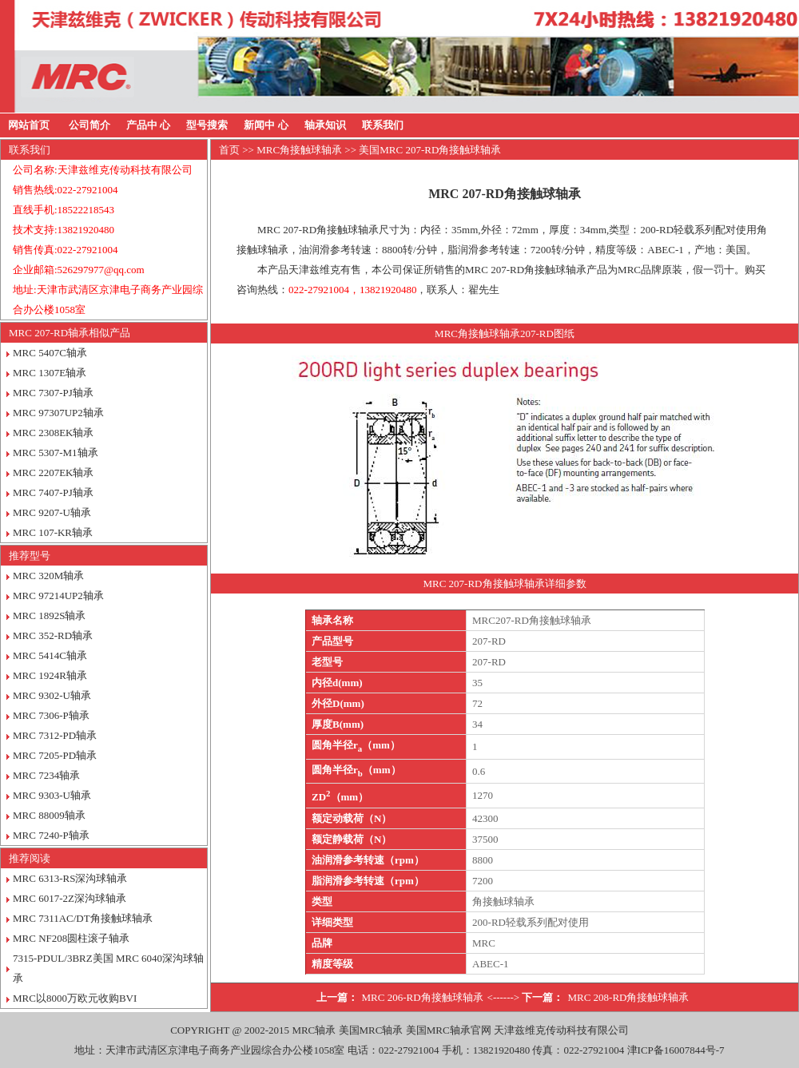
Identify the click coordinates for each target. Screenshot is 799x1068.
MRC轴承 (314, 1030)
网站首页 (29, 125)
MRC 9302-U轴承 (52, 695)
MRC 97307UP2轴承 (58, 413)
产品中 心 (148, 125)
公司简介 (89, 125)
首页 (229, 150)
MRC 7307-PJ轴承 (53, 393)
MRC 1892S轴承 (49, 615)
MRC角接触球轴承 (299, 150)
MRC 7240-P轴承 (51, 835)
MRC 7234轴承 (46, 775)
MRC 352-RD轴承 (53, 635)
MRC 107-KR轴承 (53, 532)
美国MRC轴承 (371, 1030)
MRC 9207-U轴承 (52, 512)
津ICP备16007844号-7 (676, 1050)
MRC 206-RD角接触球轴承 (422, 997)
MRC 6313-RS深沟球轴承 (70, 878)
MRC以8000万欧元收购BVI (75, 998)
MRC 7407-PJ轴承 (53, 492)
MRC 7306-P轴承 (51, 715)
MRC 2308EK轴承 (53, 433)
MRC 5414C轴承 (50, 655)
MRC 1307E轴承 (49, 373)
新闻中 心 (266, 125)
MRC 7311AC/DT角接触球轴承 (83, 918)
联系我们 (382, 125)
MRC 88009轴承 (49, 815)
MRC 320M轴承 (48, 576)
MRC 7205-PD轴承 (55, 755)
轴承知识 (325, 125)
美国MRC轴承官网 (448, 1030)
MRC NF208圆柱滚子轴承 (71, 938)
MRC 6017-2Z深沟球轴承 (69, 898)
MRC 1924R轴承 (50, 675)
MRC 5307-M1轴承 (55, 453)
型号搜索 (207, 125)
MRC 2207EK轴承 (53, 472)
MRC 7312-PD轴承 (55, 735)
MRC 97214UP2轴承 (58, 595)
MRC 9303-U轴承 (52, 795)
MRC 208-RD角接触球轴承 (628, 997)
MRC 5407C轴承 (50, 353)
